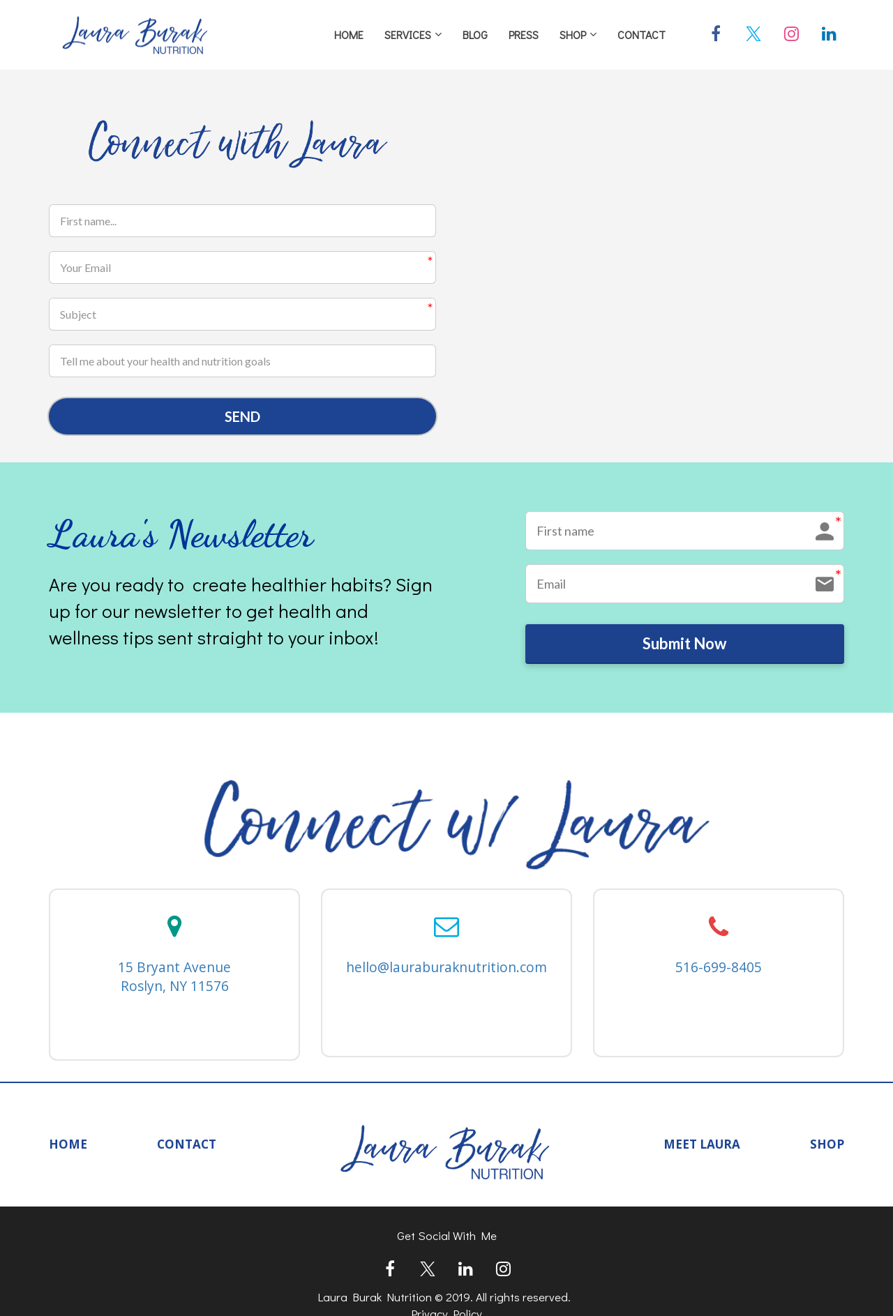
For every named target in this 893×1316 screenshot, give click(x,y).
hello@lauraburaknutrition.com (446, 973)
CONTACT (641, 34)
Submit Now (684, 647)
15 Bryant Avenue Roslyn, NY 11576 (174, 982)
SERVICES (407, 34)
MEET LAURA (701, 1150)
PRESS (524, 34)
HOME (348, 34)
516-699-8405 (718, 973)
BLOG (475, 34)
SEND (242, 417)
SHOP (573, 34)
